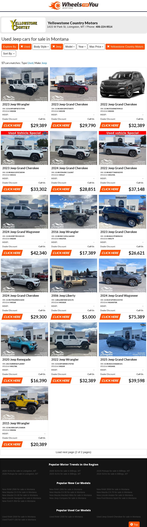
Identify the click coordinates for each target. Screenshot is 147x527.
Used (25, 46)
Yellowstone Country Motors (125, 46)
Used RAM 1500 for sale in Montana (66, 517)
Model (70, 46)
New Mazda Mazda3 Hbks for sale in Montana (70, 495)
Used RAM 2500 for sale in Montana (19, 517)
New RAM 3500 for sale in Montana (113, 489)
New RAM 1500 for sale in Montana (65, 489)
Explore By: (10, 46)
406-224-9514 (104, 26)
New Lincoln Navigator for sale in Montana (21, 498)
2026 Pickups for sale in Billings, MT (113, 471)
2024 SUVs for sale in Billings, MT (112, 474)
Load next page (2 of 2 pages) (73, 452)
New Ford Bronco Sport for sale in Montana (116, 498)
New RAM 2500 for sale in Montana (18, 489)
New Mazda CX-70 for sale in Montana (114, 492)
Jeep (57, 46)
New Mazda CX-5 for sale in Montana (19, 492)
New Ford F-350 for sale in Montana (18, 501)
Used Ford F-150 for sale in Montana (19, 519)
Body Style (41, 46)
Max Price (96, 46)
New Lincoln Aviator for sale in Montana (115, 495)
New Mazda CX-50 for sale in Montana (67, 492)
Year (82, 46)
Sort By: (8, 53)
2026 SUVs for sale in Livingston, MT (19, 471)
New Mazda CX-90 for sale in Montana (20, 495)
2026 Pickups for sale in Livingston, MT (20, 474)
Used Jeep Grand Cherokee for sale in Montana (119, 517)
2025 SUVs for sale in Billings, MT (65, 474)
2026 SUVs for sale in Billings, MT (65, 471)
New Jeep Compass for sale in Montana (67, 498)
